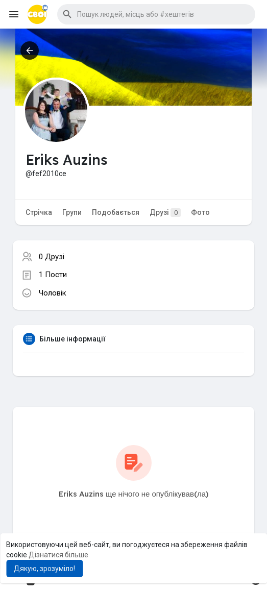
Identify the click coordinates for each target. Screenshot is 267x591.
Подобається (115, 212)
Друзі (165, 212)
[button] (156, 14)
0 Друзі (51, 256)
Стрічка (39, 212)
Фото (200, 212)
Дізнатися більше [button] (58, 555)
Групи (72, 212)
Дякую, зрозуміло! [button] (44, 568)
